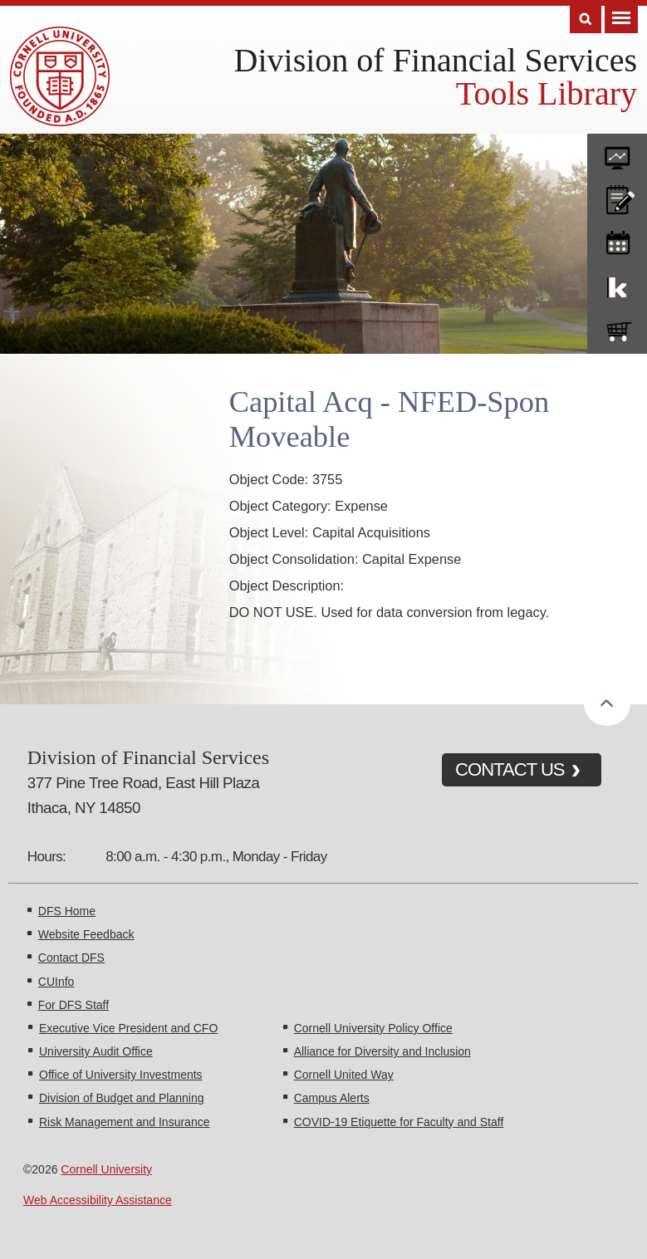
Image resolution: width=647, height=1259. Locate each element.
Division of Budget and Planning (121, 1098)
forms (617, 152)
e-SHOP (617, 328)
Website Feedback (86, 934)
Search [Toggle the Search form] (585, 19)
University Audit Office (96, 1051)
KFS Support (617, 284)
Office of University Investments (121, 1074)
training (617, 240)
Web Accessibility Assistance (97, 1200)
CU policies (617, 196)
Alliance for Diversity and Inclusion (382, 1051)
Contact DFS (71, 957)
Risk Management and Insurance (124, 1122)
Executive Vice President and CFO (128, 1028)
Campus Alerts (332, 1098)
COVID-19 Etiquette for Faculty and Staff (399, 1122)
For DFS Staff (73, 1005)
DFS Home (67, 911)
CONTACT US (510, 769)
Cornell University (106, 1169)
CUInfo (56, 981)
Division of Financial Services (435, 60)
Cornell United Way (344, 1074)
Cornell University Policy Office (373, 1028)
